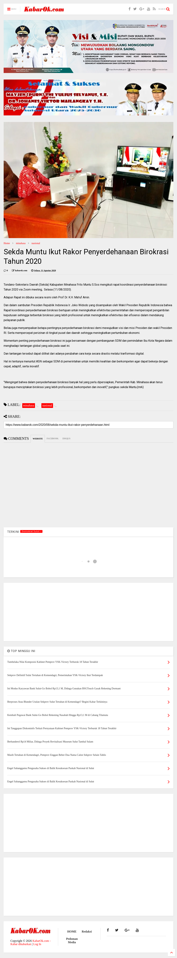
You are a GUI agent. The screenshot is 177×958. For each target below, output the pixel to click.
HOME (72, 931)
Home (7, 243)
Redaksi (87, 931)
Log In (37, 944)
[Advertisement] (88, 611)
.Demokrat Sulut (31, 531)
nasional (36, 243)
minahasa (21, 243)
